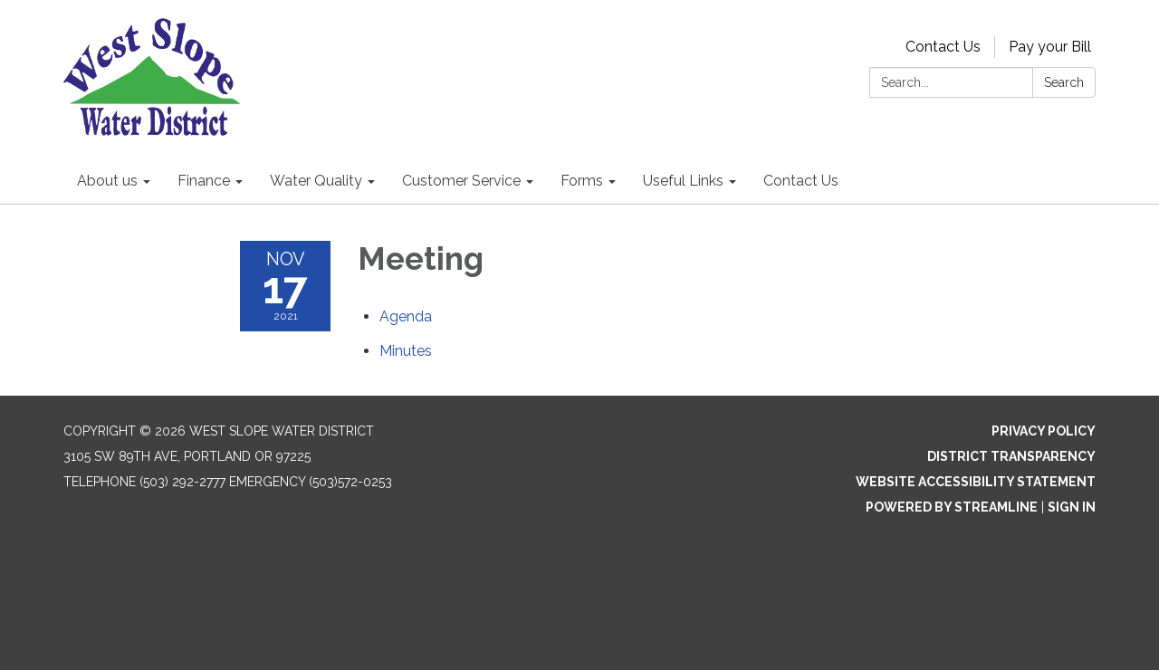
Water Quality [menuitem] (316, 180)
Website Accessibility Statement (976, 481)
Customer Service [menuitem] (461, 180)
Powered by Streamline (952, 507)
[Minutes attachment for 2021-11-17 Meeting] (405, 350)
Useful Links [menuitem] (683, 180)
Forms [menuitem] (581, 180)
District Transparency (1011, 456)
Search (1064, 82)
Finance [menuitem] (203, 180)
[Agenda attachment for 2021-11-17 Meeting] (405, 316)
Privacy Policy (1043, 431)
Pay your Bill (1050, 46)
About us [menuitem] (107, 180)
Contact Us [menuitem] (800, 180)
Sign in (1072, 507)
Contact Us (943, 46)
